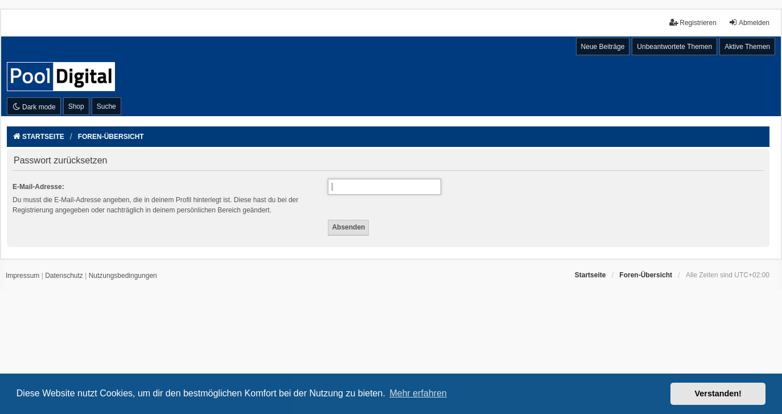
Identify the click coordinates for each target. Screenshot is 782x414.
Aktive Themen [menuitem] (747, 47)
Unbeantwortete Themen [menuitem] (674, 47)
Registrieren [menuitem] (693, 22)
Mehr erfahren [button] (418, 393)
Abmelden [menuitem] (749, 22)
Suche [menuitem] (106, 106)
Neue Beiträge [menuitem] (603, 47)
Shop (76, 106)
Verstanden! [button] (718, 393)
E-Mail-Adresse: (38, 187)
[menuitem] (22, 276)
